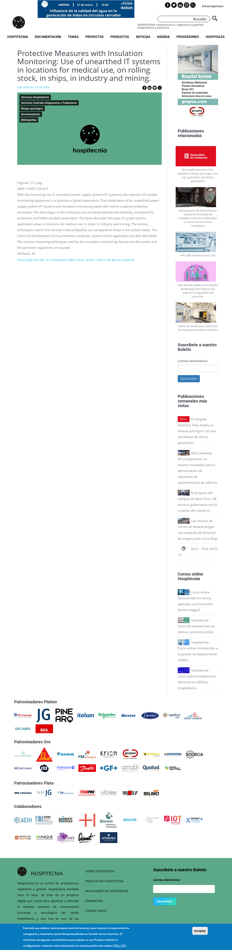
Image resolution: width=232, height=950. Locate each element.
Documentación (48, 37)
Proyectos (94, 37)
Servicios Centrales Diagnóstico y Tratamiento (49, 102)
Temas (73, 37)
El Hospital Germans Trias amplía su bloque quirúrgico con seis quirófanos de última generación (198, 175)
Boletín (184, 349)
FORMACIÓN (94, 901)
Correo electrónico (192, 361)
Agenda (163, 37)
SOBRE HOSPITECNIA (99, 871)
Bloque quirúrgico (32, 108)
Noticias (143, 37)
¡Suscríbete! (188, 379)
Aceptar (200, 933)
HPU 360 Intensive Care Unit (197, 255)
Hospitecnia (17, 37)
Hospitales (215, 37)
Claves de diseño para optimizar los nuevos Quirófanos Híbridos (198, 328)
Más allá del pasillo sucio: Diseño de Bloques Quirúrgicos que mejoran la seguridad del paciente (198, 290)
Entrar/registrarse (212, 6)
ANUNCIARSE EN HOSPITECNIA (106, 891)
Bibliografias (29, 120)
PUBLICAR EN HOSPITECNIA (104, 881)
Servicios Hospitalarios (35, 97)
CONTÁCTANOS (96, 911)
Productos (119, 37)
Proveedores (187, 37)
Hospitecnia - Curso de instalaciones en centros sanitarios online (196, 626)
